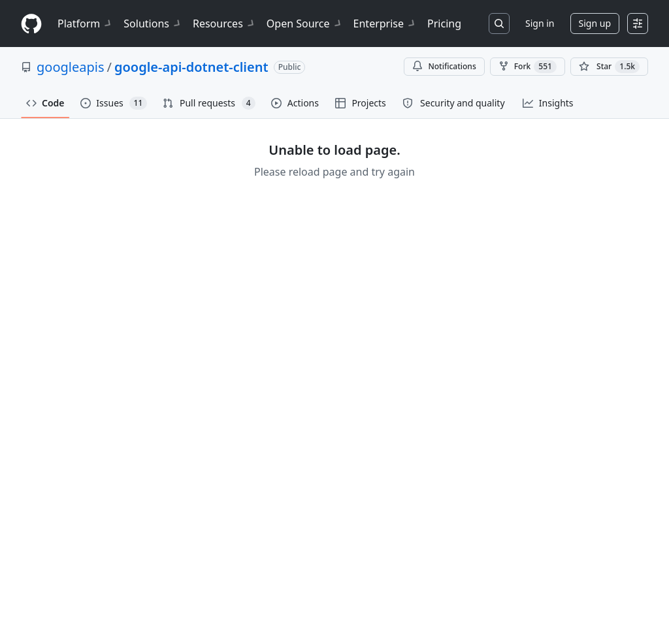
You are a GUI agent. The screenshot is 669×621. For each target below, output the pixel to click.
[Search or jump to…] (499, 23)
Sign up (595, 23)
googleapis (71, 67)
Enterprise (385, 23)
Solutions (152, 23)
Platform (85, 23)
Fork (527, 66)
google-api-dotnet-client (191, 67)
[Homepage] (31, 24)
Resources (224, 23)
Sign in (539, 23)
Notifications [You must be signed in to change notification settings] (444, 66)
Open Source (305, 23)
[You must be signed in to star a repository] (609, 66)
